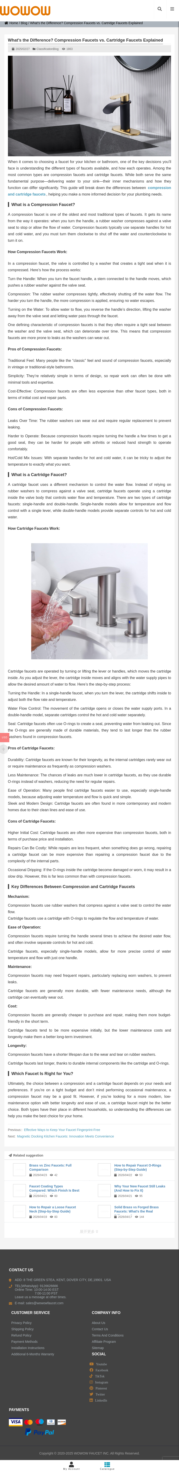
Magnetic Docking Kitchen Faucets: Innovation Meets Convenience (65, 1136)
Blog (24, 23)
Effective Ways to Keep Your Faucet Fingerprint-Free (62, 1130)
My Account (72, 1466)
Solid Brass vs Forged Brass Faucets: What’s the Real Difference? (136, 1211)
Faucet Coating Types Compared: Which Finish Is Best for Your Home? (54, 1190)
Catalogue (107, 1466)
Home (11, 23)
